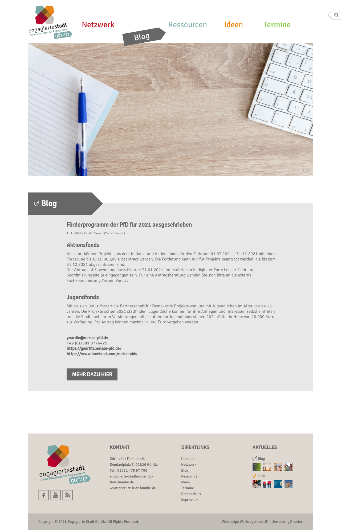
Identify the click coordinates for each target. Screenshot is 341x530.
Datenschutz (191, 494)
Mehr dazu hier (92, 374)
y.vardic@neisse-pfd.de (87, 337)
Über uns (188, 458)
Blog (142, 36)
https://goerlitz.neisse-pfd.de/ (94, 348)
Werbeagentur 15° (254, 521)
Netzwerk (98, 25)
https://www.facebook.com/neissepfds (102, 353)
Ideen (233, 25)
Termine (277, 25)
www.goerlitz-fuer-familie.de (133, 488)
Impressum (189, 499)
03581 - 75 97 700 (132, 470)
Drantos (296, 521)
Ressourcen (187, 25)
